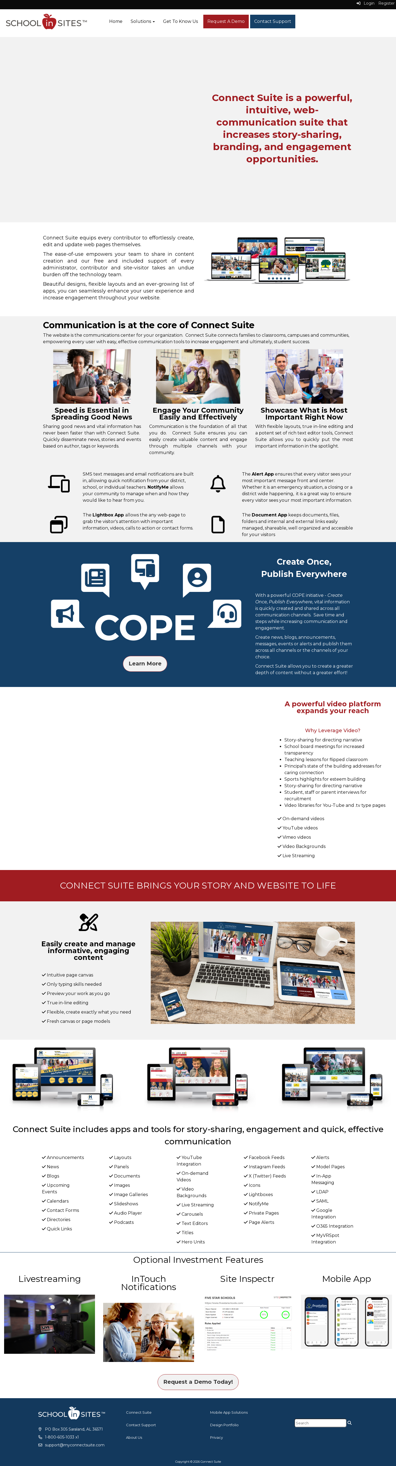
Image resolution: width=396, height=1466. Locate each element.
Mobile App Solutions (229, 1412)
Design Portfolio (224, 1425)
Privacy (216, 1437)
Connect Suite (139, 1412)
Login (365, 3)
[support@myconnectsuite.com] (71, 1445)
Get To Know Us (180, 21)
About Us (134, 1437)
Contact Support (272, 21)
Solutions (143, 21)
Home (115, 21)
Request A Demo (226, 21)
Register (386, 3)
